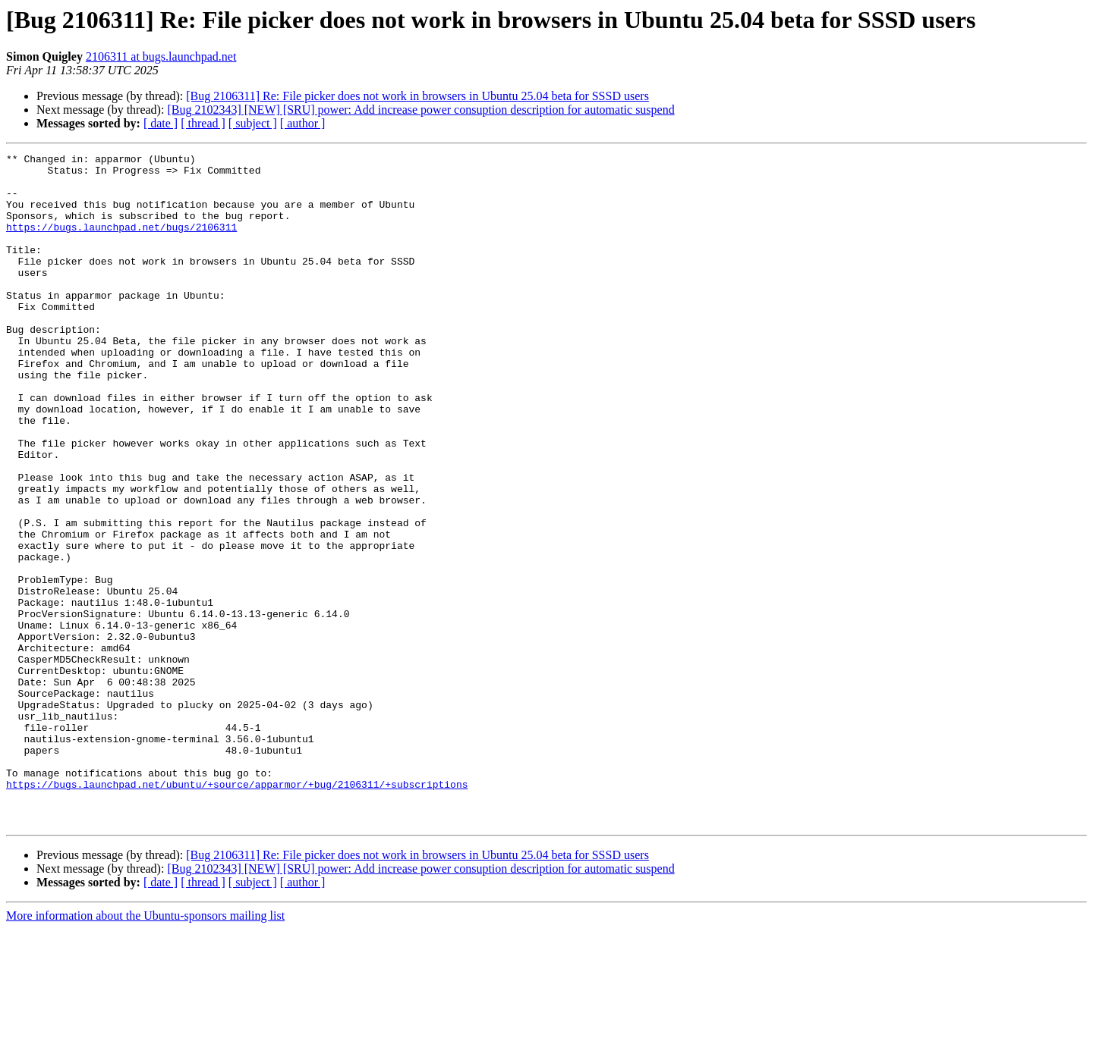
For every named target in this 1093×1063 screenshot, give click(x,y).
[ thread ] (203, 123)
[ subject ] (252, 123)
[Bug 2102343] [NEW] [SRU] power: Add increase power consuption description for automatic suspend (420, 109)
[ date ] (160, 123)
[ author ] (303, 123)
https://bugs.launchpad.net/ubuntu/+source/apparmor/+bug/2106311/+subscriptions (237, 911)
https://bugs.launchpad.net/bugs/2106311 (121, 242)
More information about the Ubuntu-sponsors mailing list (145, 1049)
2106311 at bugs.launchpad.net (161, 56)
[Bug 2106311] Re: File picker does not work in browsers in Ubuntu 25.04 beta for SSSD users (417, 95)
